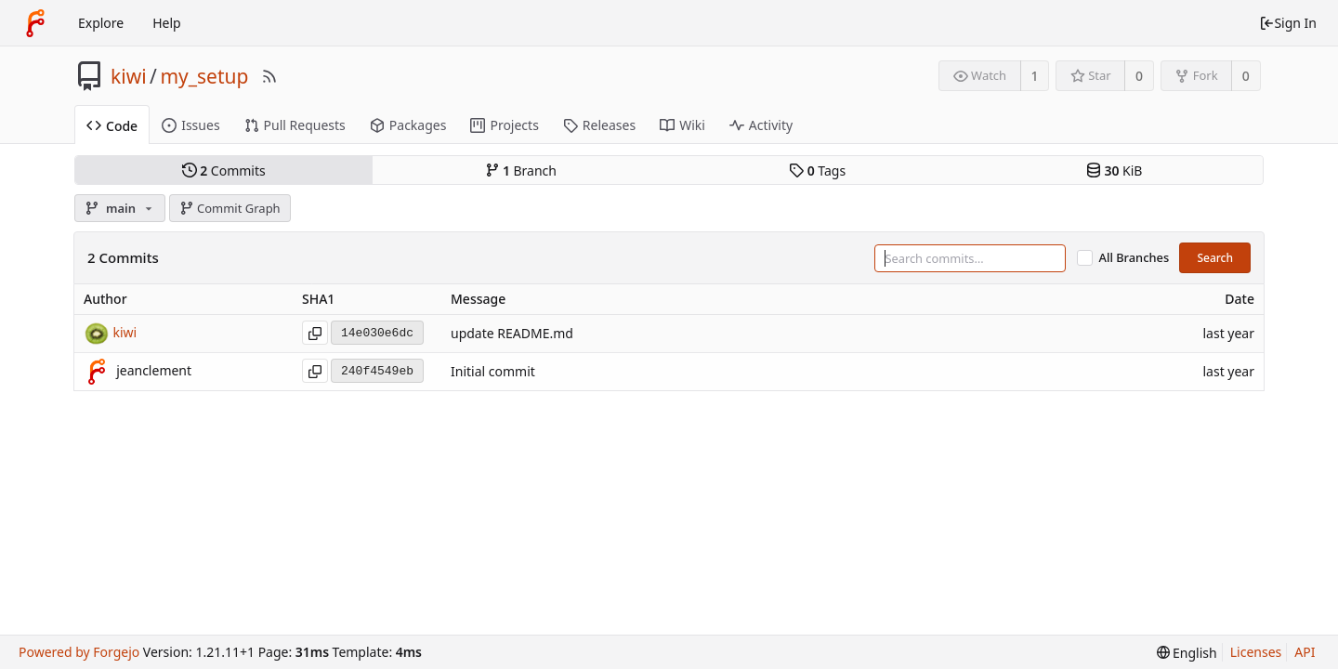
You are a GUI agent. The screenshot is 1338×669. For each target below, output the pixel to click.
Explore (101, 23)
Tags (817, 170)
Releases (599, 125)
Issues (190, 125)
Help (166, 23)
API (1304, 652)
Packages (408, 125)
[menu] (1187, 653)
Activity (761, 125)
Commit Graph (230, 208)
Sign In (1288, 23)
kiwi (129, 76)
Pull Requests (295, 125)
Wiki (682, 125)
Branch (521, 170)
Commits (224, 170)
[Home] (35, 23)
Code (112, 126)
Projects (504, 125)
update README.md (512, 334)
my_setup (204, 76)
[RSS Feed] (269, 76)
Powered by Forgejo (79, 652)
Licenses (1256, 652)
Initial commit (493, 372)
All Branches (1134, 258)
